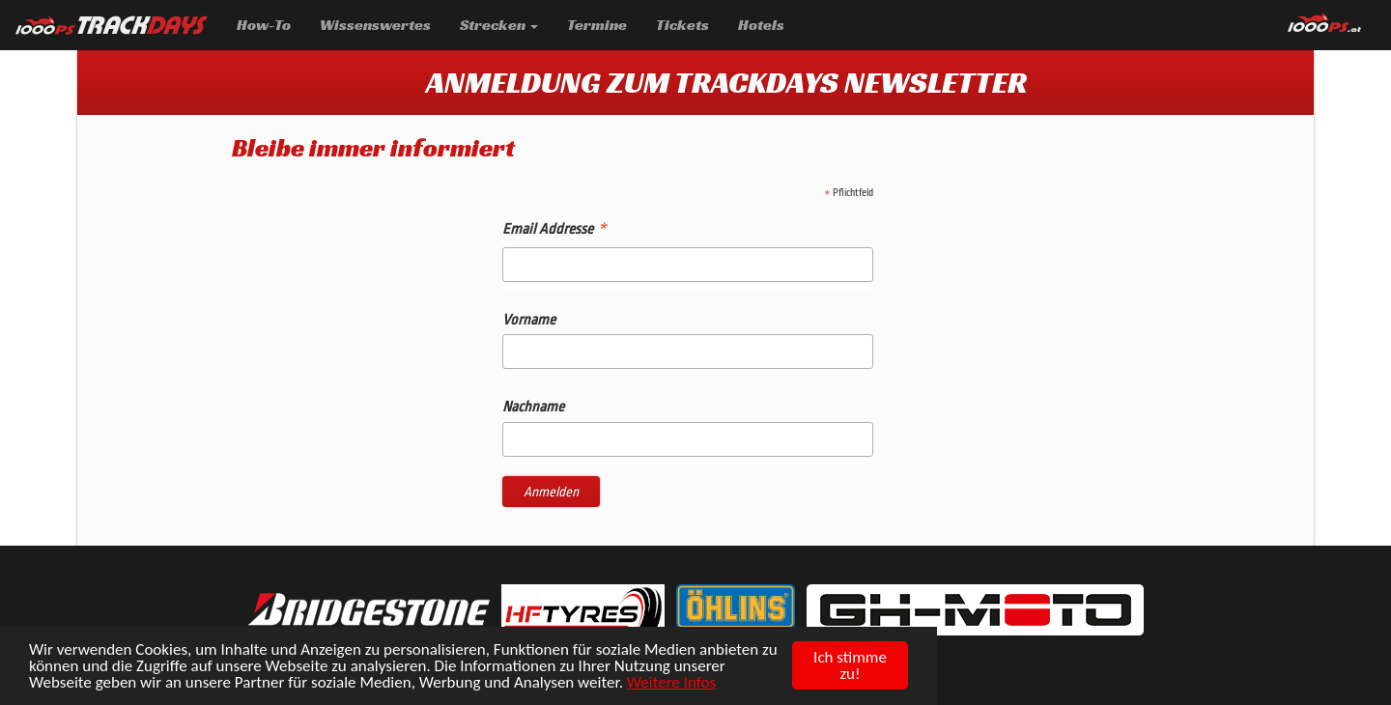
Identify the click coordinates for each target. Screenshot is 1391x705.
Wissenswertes (375, 24)
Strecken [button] (499, 24)
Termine (604, 24)
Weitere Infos (671, 683)
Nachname (533, 407)
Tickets (682, 24)
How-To (264, 24)
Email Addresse (554, 231)
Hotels (761, 24)
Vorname (528, 320)
